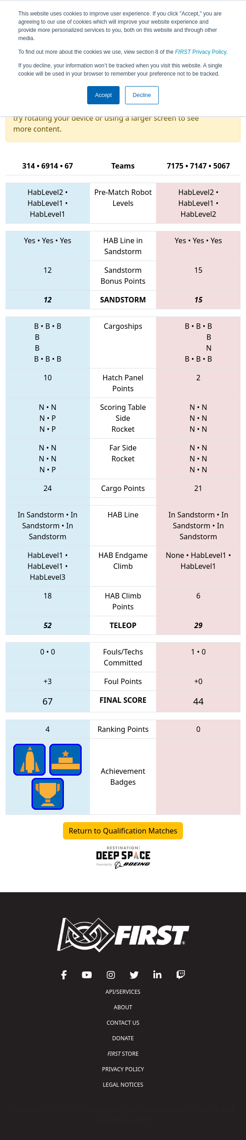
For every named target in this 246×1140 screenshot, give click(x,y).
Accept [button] (103, 95)
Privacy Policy (200, 52)
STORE (122, 1054)
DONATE (123, 1038)
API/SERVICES (122, 992)
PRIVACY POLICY (123, 1069)
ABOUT (123, 1007)
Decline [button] (142, 95)
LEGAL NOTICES (123, 1085)
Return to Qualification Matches (123, 831)
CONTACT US (123, 1023)
